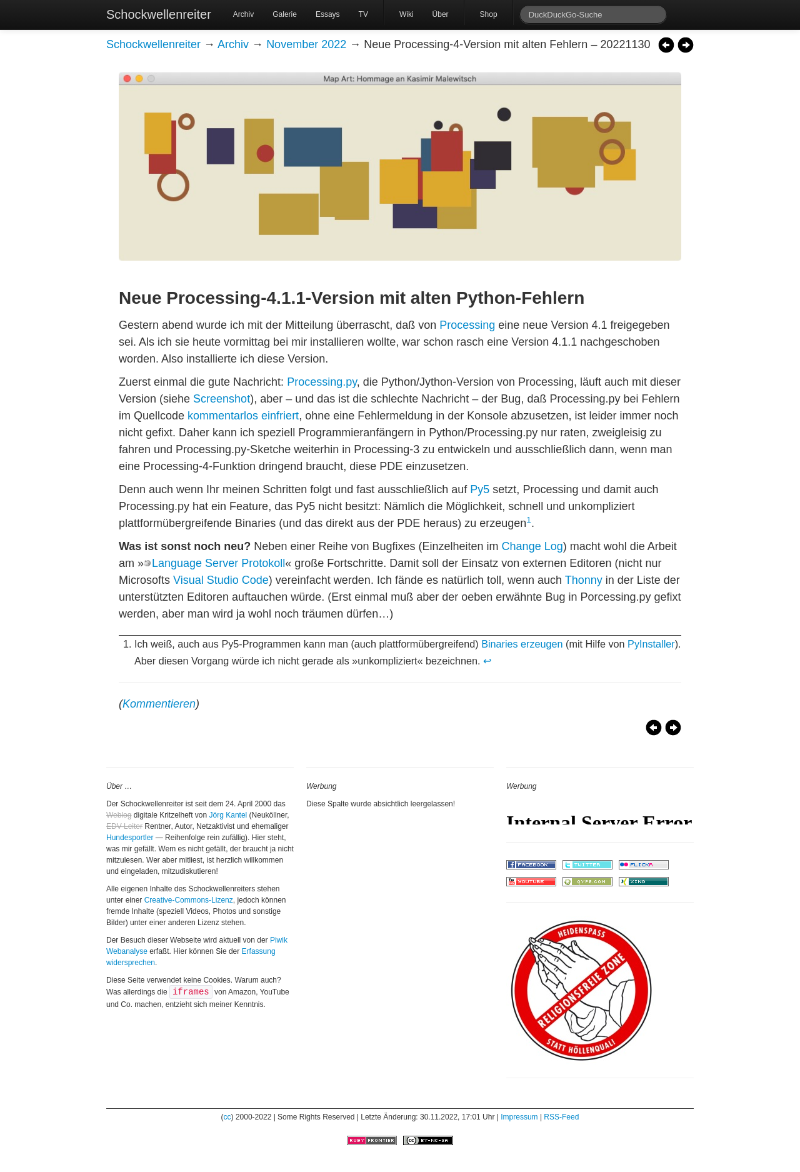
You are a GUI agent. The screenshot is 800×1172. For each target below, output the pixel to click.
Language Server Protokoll (218, 563)
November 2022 (306, 44)
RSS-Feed (561, 1117)
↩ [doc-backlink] (487, 660)
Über (440, 14)
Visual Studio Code (221, 580)
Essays (328, 14)
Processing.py (322, 382)
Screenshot (221, 399)
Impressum (519, 1117)
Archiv (243, 14)
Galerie (284, 14)
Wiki (406, 14)
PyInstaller (651, 643)
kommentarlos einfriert (243, 415)
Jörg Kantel (228, 815)
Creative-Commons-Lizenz (188, 900)
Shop (489, 14)
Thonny (583, 580)
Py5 (479, 489)
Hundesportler (129, 837)
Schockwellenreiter (158, 14)
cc (227, 1117)
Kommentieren (159, 704)
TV (363, 14)
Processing (467, 325)
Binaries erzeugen (521, 643)
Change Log (532, 546)
